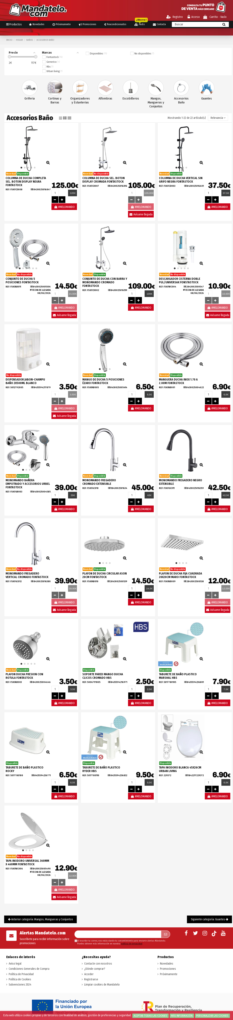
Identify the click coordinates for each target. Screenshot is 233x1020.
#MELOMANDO (64, 207)
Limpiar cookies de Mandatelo (102, 984)
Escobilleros (130, 98)
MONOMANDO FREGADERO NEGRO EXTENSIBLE (180, 482)
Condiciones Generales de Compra (29, 969)
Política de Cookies (20, 979)
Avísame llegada (140, 214)
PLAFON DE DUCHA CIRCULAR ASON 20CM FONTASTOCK (104, 575)
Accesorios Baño (181, 100)
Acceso (194, 17)
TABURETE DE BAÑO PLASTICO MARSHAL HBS (178, 676)
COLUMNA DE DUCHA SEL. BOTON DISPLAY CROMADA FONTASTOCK (103, 179)
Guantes (206, 98)
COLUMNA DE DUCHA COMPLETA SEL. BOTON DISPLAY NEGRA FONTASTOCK (26, 181)
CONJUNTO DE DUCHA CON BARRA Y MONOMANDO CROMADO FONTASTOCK (104, 282)
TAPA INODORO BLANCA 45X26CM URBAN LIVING (180, 769)
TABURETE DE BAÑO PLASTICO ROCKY (24, 769)
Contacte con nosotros (98, 963)
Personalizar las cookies (212, 1016)
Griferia (29, 98)
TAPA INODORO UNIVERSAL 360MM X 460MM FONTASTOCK (27, 862)
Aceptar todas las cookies (150, 1016)
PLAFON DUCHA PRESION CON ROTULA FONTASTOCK (24, 676)
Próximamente (168, 974)
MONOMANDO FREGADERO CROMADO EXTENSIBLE (99, 482)
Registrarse (91, 979)
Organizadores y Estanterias (80, 100)
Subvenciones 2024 (20, 984)
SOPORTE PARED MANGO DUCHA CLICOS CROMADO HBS (102, 676)
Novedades (166, 963)
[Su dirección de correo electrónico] (117, 934)
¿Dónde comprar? (94, 969)
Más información (182, 1016)
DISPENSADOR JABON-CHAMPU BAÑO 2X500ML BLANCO (25, 381)
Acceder (89, 974)
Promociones (168, 969)
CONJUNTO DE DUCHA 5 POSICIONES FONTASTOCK (22, 280)
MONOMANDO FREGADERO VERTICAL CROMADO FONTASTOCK (27, 575)
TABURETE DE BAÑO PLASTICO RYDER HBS (101, 769)
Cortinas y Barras (54, 100)
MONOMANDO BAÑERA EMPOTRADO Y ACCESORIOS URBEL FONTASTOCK (28, 484)
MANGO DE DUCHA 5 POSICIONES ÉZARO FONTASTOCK (103, 381)
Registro (174, 17)
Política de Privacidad (21, 974)
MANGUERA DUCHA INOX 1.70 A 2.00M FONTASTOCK (178, 381)
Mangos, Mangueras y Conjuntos (156, 102)
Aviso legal (15, 963)
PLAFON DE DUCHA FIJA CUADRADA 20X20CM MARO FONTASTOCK (180, 575)
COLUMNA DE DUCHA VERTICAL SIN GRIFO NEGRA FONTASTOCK (181, 179)
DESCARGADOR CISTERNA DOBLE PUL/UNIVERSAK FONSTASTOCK (179, 280)
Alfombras (105, 98)
